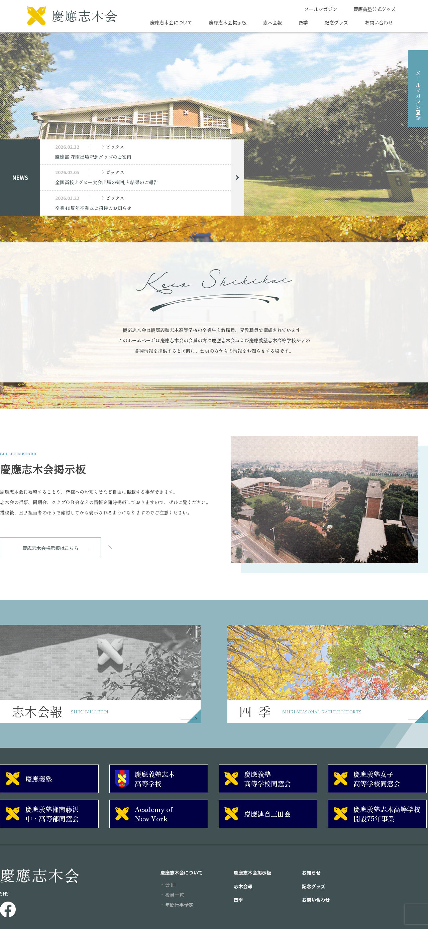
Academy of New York (154, 813)
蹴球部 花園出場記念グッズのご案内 (93, 156)
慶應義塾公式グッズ (374, 9)
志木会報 (272, 22)
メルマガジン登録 (418, 95)
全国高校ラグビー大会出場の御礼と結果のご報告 (106, 182)
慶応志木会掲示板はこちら (50, 548)
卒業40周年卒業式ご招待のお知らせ (93, 208)
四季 (303, 22)
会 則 (170, 884)
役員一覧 (174, 894)
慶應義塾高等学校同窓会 (267, 778)
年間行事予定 (179, 904)
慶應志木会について (171, 22)
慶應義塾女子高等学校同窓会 (376, 778)
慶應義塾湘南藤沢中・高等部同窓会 (52, 813)
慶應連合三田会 (267, 814)
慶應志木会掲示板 (227, 22)
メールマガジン (320, 9)
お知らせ (311, 872)
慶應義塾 (38, 779)
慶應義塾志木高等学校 (155, 778)
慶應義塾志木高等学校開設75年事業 (386, 813)
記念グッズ (336, 22)
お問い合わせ (379, 22)
